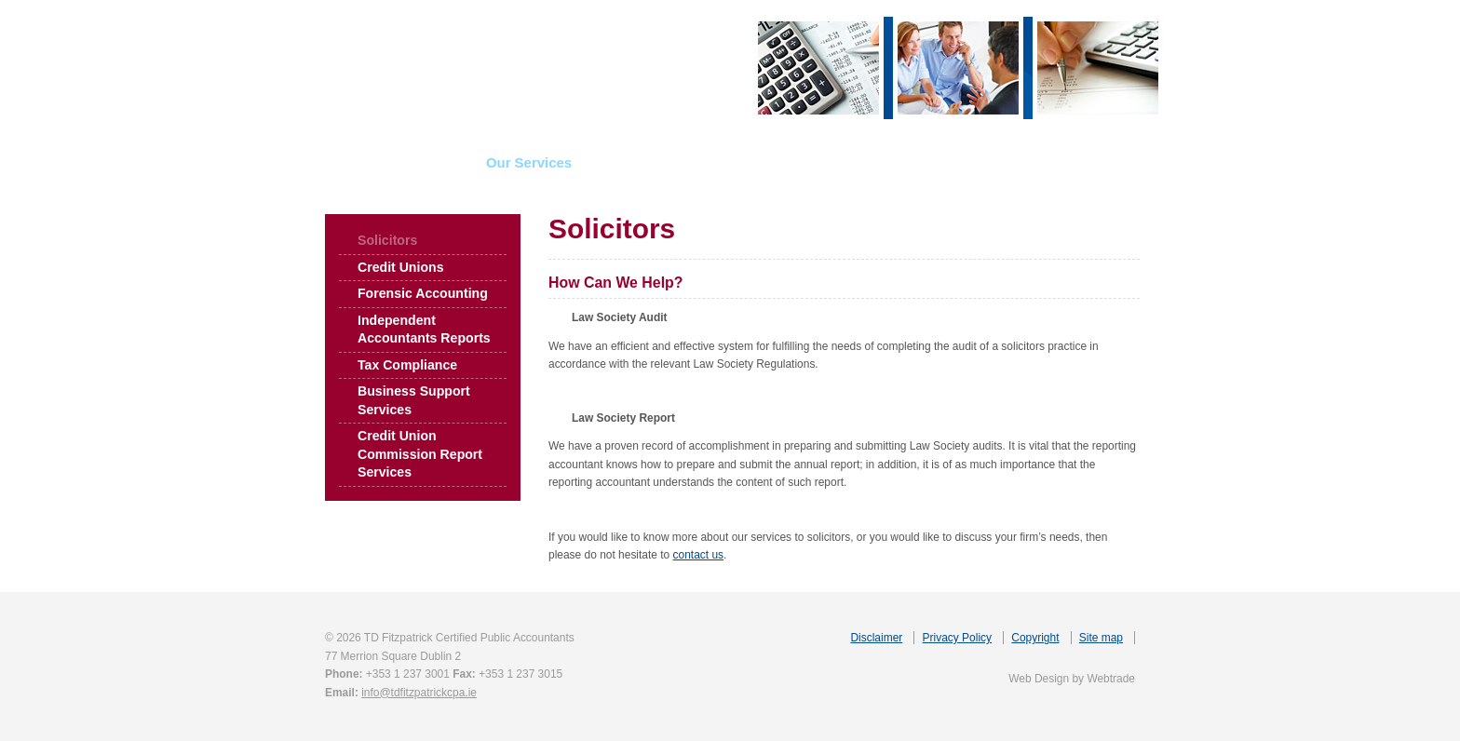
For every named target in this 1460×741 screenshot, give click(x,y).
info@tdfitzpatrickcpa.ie (419, 692)
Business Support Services (414, 400)
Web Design (1038, 678)
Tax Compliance (407, 364)
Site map (1101, 637)
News (801, 162)
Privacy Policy (957, 637)
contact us (698, 554)
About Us (416, 162)
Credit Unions (401, 267)
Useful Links (899, 162)
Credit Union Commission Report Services (420, 453)
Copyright (1035, 637)
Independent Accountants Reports (424, 329)
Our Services (529, 162)
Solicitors (387, 240)
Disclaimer (876, 637)
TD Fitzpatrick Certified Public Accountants (484, 67)
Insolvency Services (677, 162)
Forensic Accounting (423, 293)
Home (326, 162)
